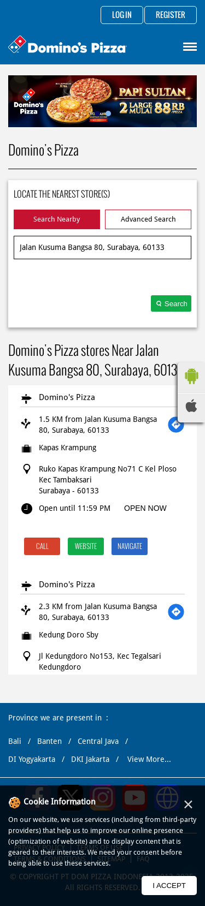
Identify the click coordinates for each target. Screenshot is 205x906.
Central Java (98, 741)
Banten (49, 741)
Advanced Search (148, 219)
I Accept (169, 885)
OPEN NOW (145, 508)
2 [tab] (108, 113)
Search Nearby (56, 219)
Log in (122, 15)
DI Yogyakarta (31, 759)
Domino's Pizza (67, 397)
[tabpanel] (102, 101)
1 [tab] (97, 113)
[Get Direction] (176, 424)
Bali (14, 741)
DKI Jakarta (90, 759)
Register (170, 15)
